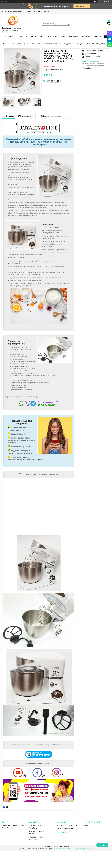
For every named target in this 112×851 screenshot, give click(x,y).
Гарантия (85, 36)
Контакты (52, 36)
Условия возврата (69, 36)
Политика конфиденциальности (83, 849)
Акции (33, 36)
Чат (102, 845)
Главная (9, 36)
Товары (20, 36)
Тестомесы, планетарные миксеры (22, 44)
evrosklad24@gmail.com (66, 832)
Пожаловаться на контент (63, 849)
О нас (42, 36)
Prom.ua (66, 846)
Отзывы (97, 36)
